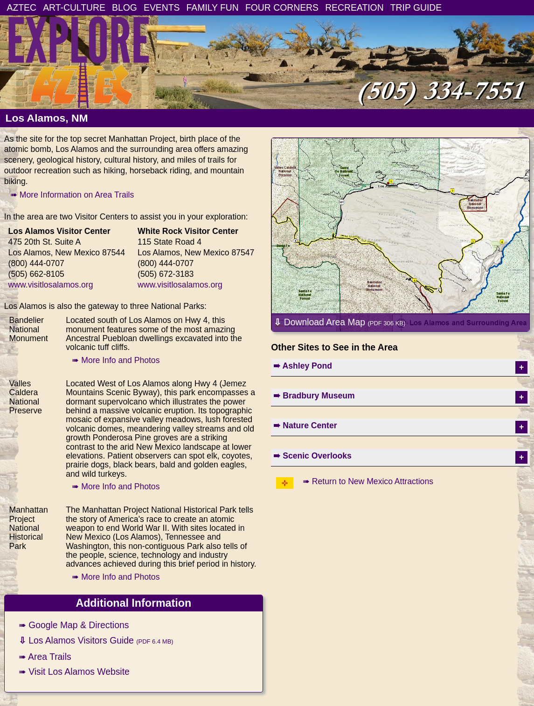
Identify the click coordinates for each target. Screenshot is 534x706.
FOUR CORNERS (282, 7)
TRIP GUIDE (416, 7)
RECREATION (354, 7)
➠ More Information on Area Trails (72, 194)
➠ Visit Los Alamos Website (74, 671)
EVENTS (162, 7)
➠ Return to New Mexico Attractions (368, 481)
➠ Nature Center (305, 425)
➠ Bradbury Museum (313, 395)
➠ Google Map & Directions (74, 625)
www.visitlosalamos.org (50, 284)
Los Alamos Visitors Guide (96, 640)
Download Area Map (339, 322)
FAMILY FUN (213, 7)
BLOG (124, 7)
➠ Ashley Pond (302, 365)
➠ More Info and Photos (116, 360)
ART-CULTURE (74, 7)
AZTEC (21, 7)
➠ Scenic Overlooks (312, 455)
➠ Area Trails (45, 656)
